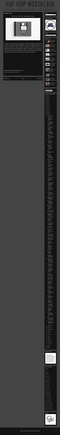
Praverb (46, 372)
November (49, 325)
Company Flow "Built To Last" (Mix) (50, 242)
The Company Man (48, 398)
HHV (46, 370)
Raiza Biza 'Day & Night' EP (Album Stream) (50, 322)
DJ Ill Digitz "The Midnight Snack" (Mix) (50, 301)
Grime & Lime (47, 388)
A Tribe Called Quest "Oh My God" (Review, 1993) (53, 79)
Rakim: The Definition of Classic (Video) (50, 274)
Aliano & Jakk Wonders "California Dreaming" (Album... (49, 247)
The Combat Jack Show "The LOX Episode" (50, 239)
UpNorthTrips (47, 382)
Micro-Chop (47, 384)
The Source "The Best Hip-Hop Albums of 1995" (52, 45)
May (48, 336)
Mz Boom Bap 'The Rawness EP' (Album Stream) (50, 198)
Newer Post (6, 78)
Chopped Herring (48, 394)
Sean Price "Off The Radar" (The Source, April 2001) (53, 50)
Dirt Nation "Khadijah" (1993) (49, 252)
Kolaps (14, 72)
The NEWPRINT (47, 392)
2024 (47, 99)
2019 (47, 108)
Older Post (39, 78)
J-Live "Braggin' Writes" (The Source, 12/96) (50, 305)
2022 (47, 103)
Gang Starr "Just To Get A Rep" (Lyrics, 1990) (53, 83)
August (49, 331)
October (49, 327)
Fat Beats (46, 368)
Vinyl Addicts (47, 374)
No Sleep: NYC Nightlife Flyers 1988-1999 (50, 256)
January (49, 343)
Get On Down (47, 378)
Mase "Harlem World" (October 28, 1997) (52, 41)
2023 (47, 101)
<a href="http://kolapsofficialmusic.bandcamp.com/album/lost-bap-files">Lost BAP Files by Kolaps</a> (23, 61)
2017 (47, 112)
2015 (47, 346)
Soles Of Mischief (48, 396)
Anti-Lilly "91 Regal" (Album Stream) (50, 165)
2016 (7, 72)
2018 (47, 110)
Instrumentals (10, 72)
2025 (47, 97)
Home (23, 78)
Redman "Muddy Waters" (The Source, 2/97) (50, 278)
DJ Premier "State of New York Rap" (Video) (50, 224)
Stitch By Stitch (48, 390)
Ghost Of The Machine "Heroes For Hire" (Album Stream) (49, 147)
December (49, 115)
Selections (17, 72)
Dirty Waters (47, 386)
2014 (47, 347)
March (49, 340)
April (48, 338)
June (48, 334)
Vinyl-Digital (47, 380)
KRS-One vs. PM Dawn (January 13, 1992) (53, 54)
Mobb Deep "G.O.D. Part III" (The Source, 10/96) (50, 318)
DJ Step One (47, 376)
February (49, 342)
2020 (47, 106)
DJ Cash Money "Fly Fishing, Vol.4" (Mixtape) (50, 132)
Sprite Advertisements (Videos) (50, 151)
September (49, 329)
